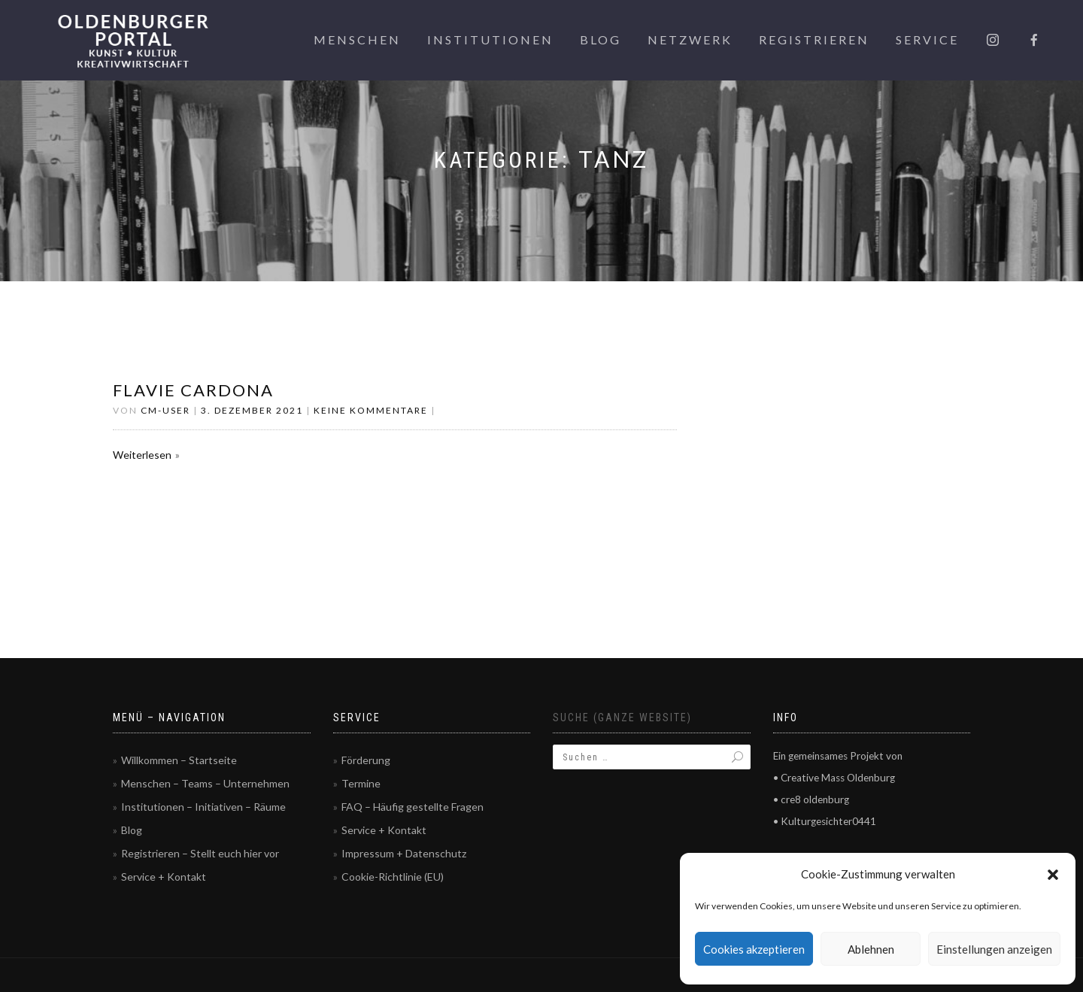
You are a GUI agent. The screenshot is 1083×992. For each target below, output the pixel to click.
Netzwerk (690, 39)
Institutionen (490, 39)
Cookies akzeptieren (754, 949)
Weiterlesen (142, 454)
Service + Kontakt (163, 876)
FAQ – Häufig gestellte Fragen (412, 806)
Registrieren (814, 39)
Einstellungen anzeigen (994, 949)
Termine (361, 783)
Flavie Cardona (193, 390)
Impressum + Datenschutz (403, 853)
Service (927, 39)
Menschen (357, 39)
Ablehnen (871, 949)
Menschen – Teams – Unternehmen (205, 783)
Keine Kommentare (371, 410)
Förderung (365, 760)
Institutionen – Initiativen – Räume (203, 806)
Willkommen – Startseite (179, 760)
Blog (600, 39)
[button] (1052, 874)
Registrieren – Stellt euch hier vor (200, 853)
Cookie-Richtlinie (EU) (392, 876)
